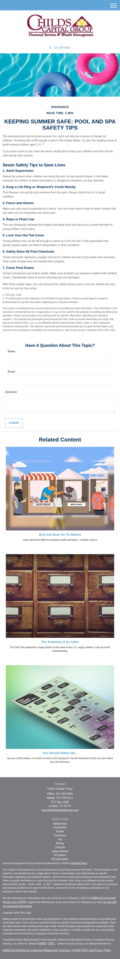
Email (11, 371)
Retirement (60, 823)
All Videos (60, 855)
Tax (60, 839)
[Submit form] (14, 423)
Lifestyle (60, 847)
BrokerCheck (79, 863)
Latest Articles (60, 851)
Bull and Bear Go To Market (60, 534)
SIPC (51, 943)
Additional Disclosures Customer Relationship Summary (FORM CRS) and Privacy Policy (57, 950)
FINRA (42, 943)
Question (11, 392)
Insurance (60, 835)
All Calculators (60, 859)
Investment (60, 827)
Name (11, 351)
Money (60, 843)
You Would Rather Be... (60, 753)
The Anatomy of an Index (60, 642)
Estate (60, 831)
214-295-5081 (60, 47)
